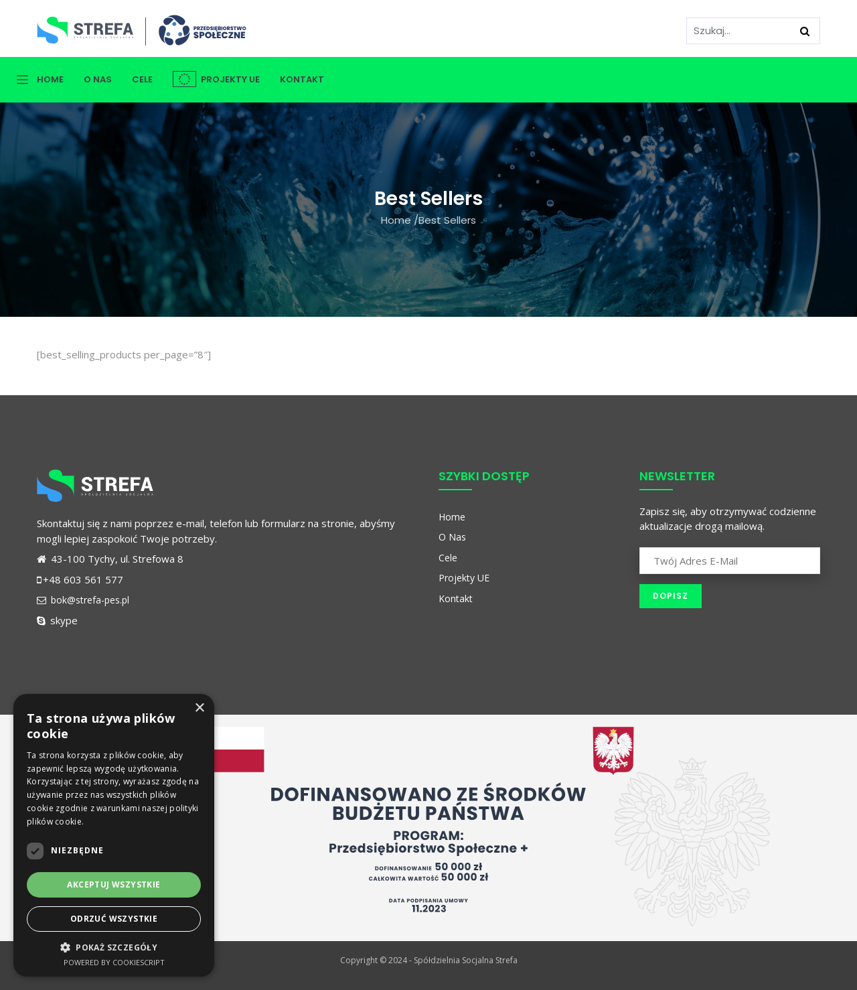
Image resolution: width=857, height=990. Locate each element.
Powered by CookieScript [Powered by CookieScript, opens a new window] (114, 962)
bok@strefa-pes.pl (83, 599)
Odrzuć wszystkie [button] (113, 918)
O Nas (98, 79)
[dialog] (113, 835)
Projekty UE (216, 79)
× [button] (199, 708)
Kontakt (302, 79)
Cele (142, 79)
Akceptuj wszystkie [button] (113, 884)
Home (50, 79)
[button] (114, 947)
